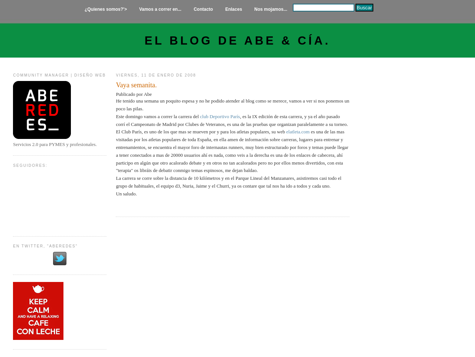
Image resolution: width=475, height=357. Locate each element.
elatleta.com (297, 131)
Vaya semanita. (136, 85)
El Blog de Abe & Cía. (238, 40)
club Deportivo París (220, 116)
